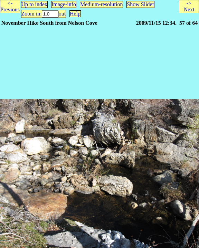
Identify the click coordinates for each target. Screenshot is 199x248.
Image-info (63, 4)
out (62, 14)
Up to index (34, 4)
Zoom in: (31, 14)
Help (75, 14)
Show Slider (140, 4)
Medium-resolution (101, 4)
